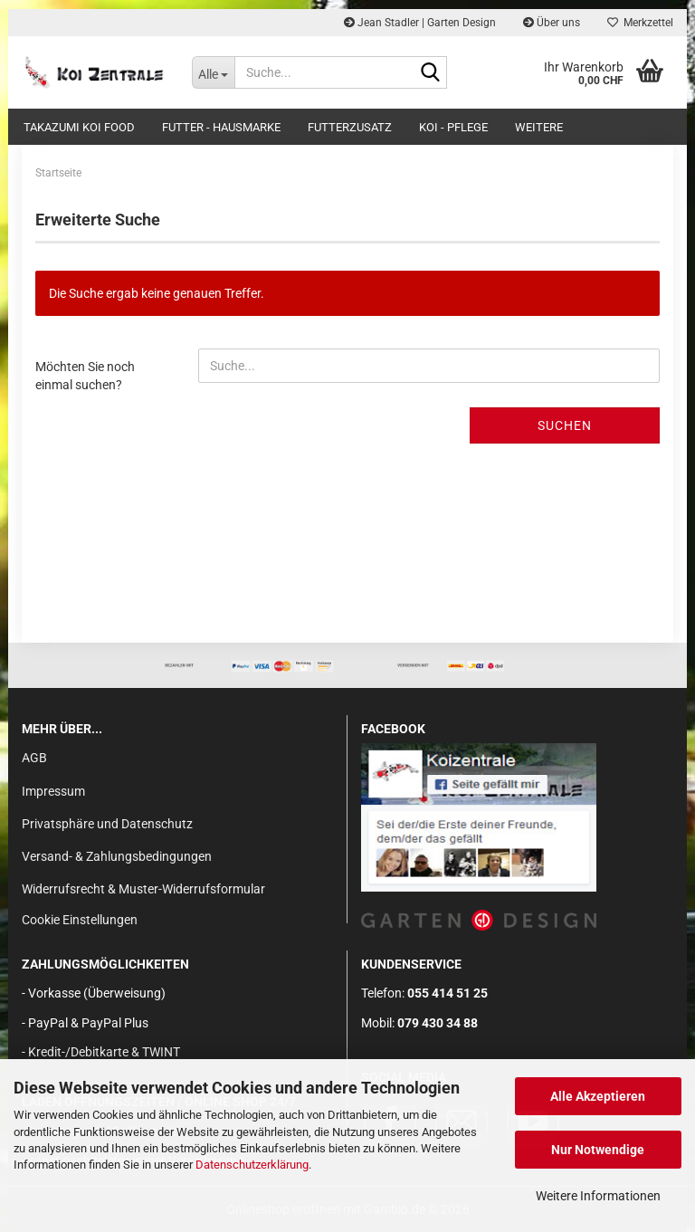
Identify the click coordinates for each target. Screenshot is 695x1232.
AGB (34, 757)
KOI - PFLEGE (453, 127)
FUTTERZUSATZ (350, 127)
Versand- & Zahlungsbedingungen (117, 856)
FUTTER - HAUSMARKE (221, 127)
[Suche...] (213, 72)
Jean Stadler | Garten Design (420, 22)
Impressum (53, 791)
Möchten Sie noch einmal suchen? (85, 375)
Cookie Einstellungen (80, 919)
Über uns (551, 22)
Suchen (565, 425)
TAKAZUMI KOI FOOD (79, 127)
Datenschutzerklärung (252, 1164)
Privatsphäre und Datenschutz (107, 824)
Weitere (539, 127)
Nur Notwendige (597, 1149)
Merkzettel (640, 22)
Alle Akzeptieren (597, 1096)
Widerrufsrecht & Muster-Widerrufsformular (143, 889)
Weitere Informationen (598, 1196)
